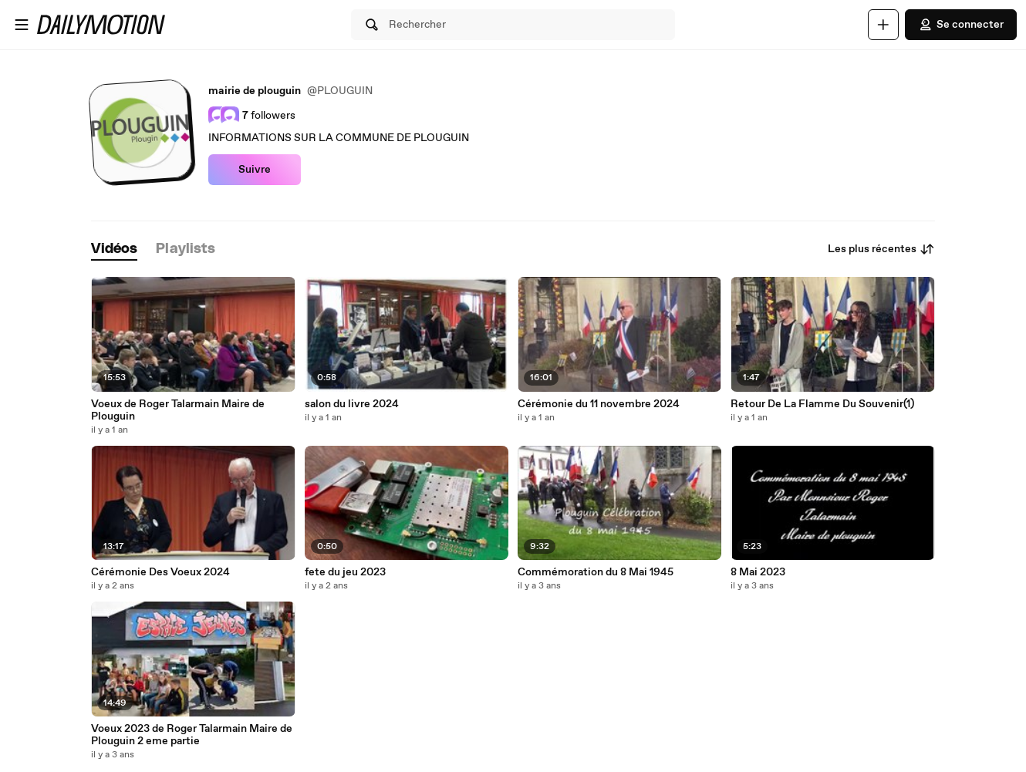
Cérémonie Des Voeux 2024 (160, 572)
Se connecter (961, 24)
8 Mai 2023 (758, 572)
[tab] (114, 249)
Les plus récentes (881, 249)
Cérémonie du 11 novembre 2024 (599, 404)
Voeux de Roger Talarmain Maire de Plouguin (178, 410)
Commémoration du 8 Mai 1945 (595, 572)
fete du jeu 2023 (345, 572)
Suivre (254, 170)
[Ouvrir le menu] (21, 24)
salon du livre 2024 (352, 404)
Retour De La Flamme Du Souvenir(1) (822, 404)
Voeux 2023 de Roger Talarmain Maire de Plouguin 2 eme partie (191, 735)
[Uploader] (883, 24)
